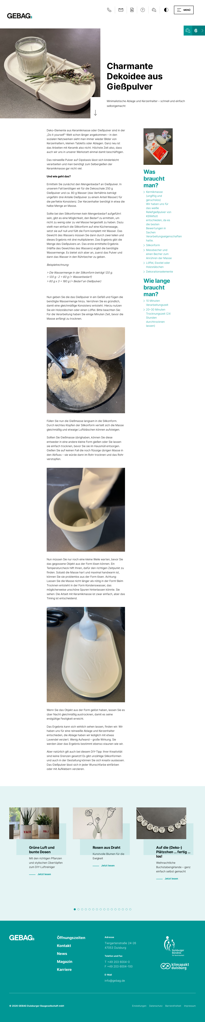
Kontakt (64, 945)
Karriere (64, 969)
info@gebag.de (115, 980)
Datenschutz (155, 1005)
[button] (184, 10)
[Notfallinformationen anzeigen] (109, 9)
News (62, 953)
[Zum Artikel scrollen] (95, 107)
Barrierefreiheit (173, 1005)
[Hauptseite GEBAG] (19, 15)
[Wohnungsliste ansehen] (194, 31)
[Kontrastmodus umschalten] (166, 9)
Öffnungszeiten (71, 937)
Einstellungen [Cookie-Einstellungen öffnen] (139, 1005)
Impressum (190, 1005)
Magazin (64, 961)
